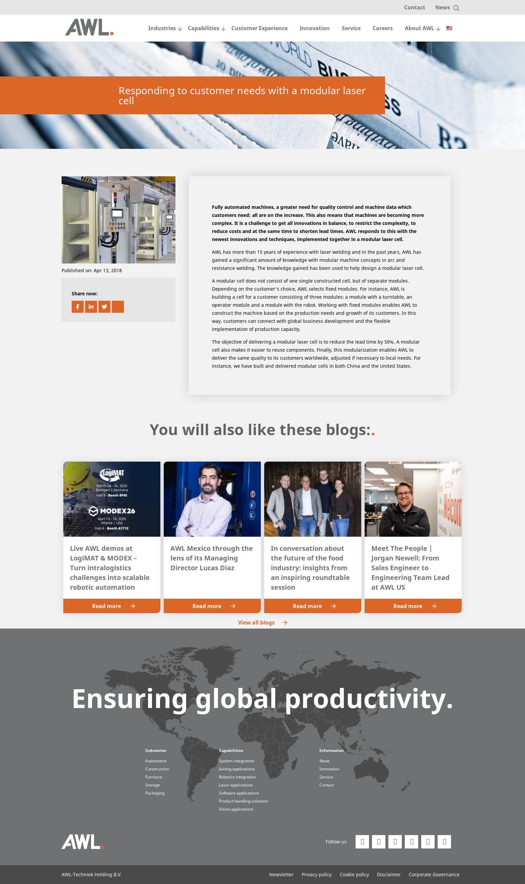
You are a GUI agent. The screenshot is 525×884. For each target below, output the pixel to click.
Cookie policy (354, 874)
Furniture (153, 777)
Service (351, 28)
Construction (157, 769)
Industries (162, 28)
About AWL (419, 28)
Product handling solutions (243, 801)
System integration (236, 761)
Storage (152, 785)
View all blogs (262, 622)
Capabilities (203, 28)
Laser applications (236, 785)
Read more (113, 606)
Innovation (315, 28)
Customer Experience (259, 28)
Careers (383, 28)
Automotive (156, 761)
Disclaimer (389, 874)
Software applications (239, 793)
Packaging (154, 793)
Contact (414, 7)
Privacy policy (317, 874)
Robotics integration (237, 777)
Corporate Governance (434, 874)
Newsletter (281, 874)
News (442, 7)
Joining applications (237, 769)
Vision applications (236, 809)
